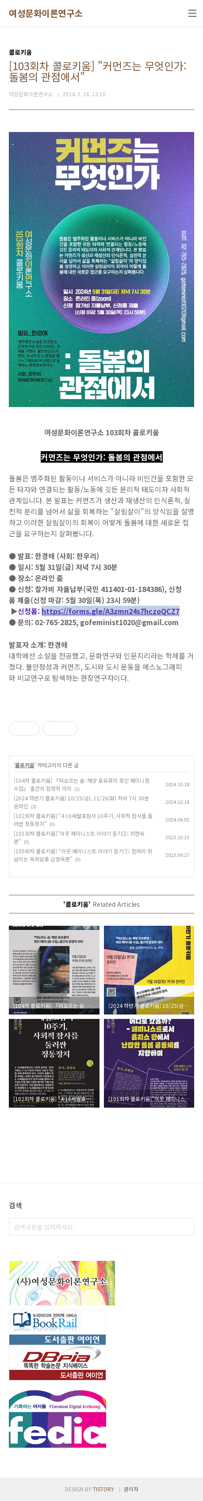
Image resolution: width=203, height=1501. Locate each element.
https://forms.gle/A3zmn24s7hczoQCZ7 (111, 611)
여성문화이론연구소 (46, 13)
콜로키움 (24, 765)
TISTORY (103, 1489)
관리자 (131, 1489)
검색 (185, 1226)
